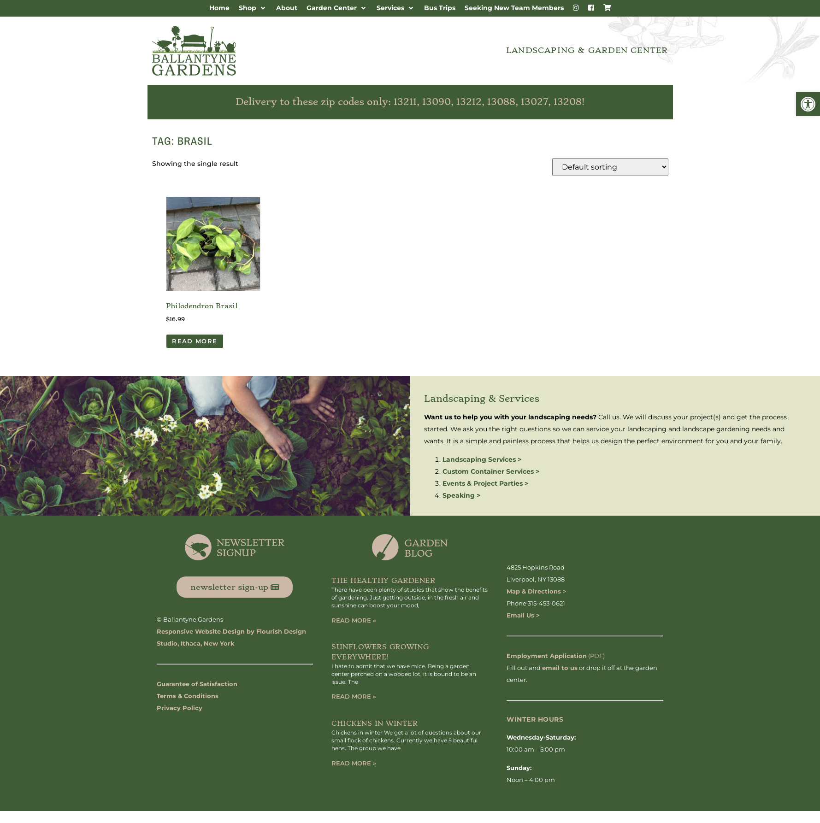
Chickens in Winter (374, 723)
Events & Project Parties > (485, 483)
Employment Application (547, 655)
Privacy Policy (179, 707)
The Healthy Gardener (383, 580)
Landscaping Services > (481, 459)
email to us (560, 667)
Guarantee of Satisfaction (197, 684)
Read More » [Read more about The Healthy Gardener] (353, 620)
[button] (808, 104)
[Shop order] (610, 167)
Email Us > (523, 615)
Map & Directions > (536, 591)
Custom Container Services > (490, 471)
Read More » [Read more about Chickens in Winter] (353, 763)
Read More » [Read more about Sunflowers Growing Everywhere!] (353, 696)
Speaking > (461, 495)
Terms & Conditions (187, 696)
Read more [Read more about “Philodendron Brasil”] (194, 341)
